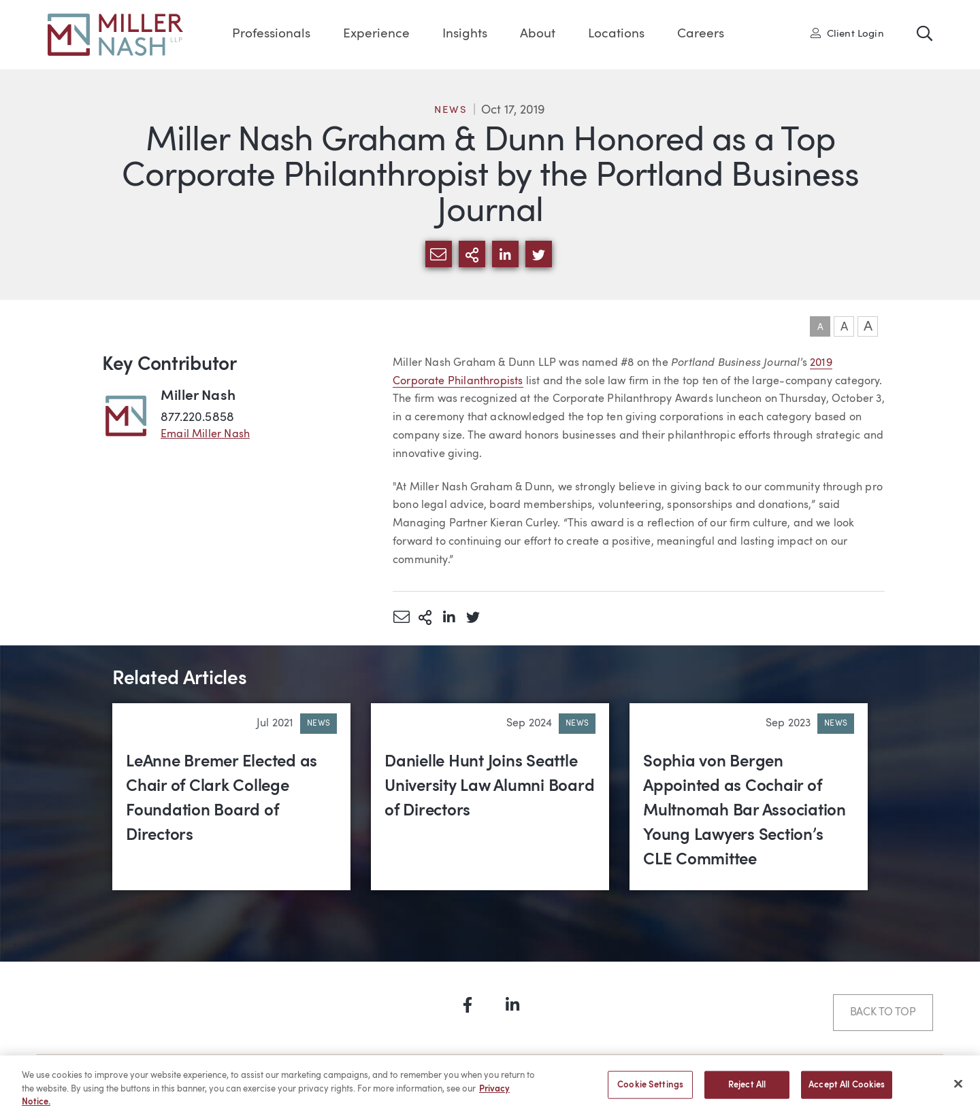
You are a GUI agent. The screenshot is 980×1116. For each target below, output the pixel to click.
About (537, 34)
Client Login (847, 33)
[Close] (958, 1089)
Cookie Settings (650, 1090)
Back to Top (883, 1012)
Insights (464, 34)
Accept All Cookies (846, 1090)
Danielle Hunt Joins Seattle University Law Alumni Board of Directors (490, 786)
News (450, 110)
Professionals (271, 34)
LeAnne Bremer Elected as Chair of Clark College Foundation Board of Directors (221, 799)
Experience (376, 34)
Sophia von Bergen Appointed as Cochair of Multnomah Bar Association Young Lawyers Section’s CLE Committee (744, 811)
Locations (616, 34)
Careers (700, 34)
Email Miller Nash (205, 434)
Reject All (747, 1090)
